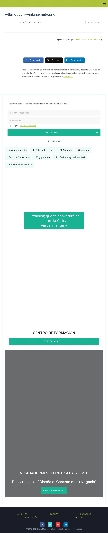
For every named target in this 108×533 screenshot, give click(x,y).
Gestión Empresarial (19, 157)
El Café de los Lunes (43, 150)
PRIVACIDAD (85, 514)
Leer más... (68, 76)
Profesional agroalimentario (71, 157)
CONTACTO (78, 517)
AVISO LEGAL (22, 514)
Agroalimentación (18, 150)
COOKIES (54, 514)
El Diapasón (66, 150)
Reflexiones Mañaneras (21, 164)
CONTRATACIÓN (30, 517)
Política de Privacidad (28, 126)
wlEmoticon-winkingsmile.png (30, 14)
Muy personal (43, 157)
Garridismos (84, 150)
